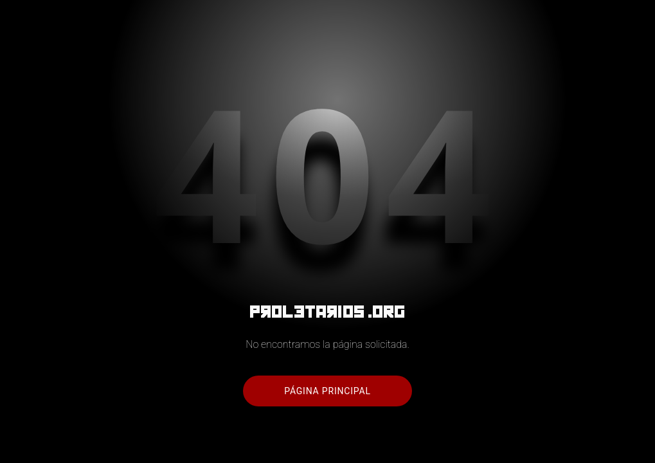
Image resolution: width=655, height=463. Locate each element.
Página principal (327, 391)
